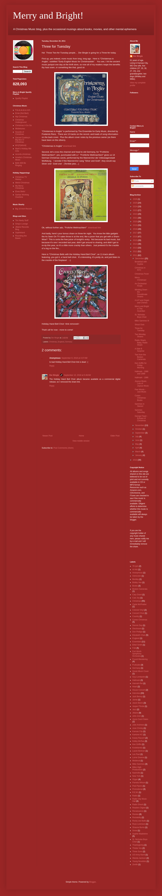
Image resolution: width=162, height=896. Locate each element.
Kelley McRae (138, 741)
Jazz (134, 709)
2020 (135, 221)
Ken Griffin (136, 744)
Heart (134, 686)
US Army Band (138, 855)
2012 (135, 251)
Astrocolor (136, 576)
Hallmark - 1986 (141, 377)
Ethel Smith (137, 645)
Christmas (53, 342)
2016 (135, 236)
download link (69, 146)
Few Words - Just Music (140, 390)
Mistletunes (20, 128)
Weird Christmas (22, 183)
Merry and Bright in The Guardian (142, 308)
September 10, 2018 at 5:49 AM (77, 375)
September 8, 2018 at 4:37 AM (74, 358)
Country (135, 616)
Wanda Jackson (139, 858)
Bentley (135, 579)
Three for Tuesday (140, 329)
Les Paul (136, 754)
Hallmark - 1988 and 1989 (141, 372)
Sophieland (20, 232)
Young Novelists (139, 861)
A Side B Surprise (139, 350)
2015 (135, 240)
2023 (135, 210)
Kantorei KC (137, 734)
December (140, 258)
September (140, 433)
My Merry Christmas (19, 187)
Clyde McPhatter (139, 604)
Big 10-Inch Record (23, 209)
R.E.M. (135, 792)
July (137, 436)
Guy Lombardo (138, 677)
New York (136, 776)
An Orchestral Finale (140, 285)
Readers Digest (139, 808)
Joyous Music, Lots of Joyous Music (142, 383)
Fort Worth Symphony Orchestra (136, 653)
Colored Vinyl (138, 610)
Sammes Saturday (140, 411)
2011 (135, 255)
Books (135, 586)
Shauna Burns (138, 827)
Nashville (136, 773)
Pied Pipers (137, 786)
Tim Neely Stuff (21, 220)
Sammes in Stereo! (139, 405)
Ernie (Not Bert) (22, 113)
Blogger (92, 882)
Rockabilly (136, 817)
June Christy (137, 728)
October (139, 429)
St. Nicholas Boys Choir (141, 316)
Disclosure (136, 628)
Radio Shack (137, 804)
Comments (137, 186)
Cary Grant (137, 594)
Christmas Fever (142, 274)
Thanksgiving (138, 845)
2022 (135, 214)
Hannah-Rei (137, 683)
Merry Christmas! (140, 278)
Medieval (136, 761)
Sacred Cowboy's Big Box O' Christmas (22, 139)
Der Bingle (54, 375)
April (137, 448)
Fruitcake (136, 665)
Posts (135, 181)
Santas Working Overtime (22, 196)
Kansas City (137, 731)
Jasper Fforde (138, 706)
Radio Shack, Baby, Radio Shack (141, 342)
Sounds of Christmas (19, 133)
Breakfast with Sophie (141, 263)
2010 (135, 460)
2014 (135, 244)
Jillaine (135, 713)
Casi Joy (136, 598)
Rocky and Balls (139, 821)
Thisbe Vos (137, 848)
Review (135, 814)
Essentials (136, 642)
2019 (135, 225)
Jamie (134, 700)
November (140, 425)
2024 (135, 206)
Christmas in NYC (140, 269)
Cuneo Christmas (139, 620)
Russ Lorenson (138, 824)
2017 (135, 233)
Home (81, 436)
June (137, 440)
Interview (136, 693)
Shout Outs (139, 324)
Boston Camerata (139, 589)
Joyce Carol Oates (140, 719)
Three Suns (137, 851)
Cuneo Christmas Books (140, 397)
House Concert (138, 690)
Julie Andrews (138, 725)
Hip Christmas (21, 116)
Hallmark (136, 680)
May (137, 444)
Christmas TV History (21, 178)
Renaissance (137, 811)
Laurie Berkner (138, 751)
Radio (134, 796)
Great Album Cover (140, 671)
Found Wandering (140, 659)
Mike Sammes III (142, 321)
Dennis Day (137, 625)
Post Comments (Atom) (63, 448)
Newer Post (47, 436)
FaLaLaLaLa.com (22, 110)
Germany (68, 342)
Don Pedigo (137, 632)
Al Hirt (135, 569)
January (139, 455)
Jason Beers (137, 703)
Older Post (114, 436)
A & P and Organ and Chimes (142, 301)
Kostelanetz (137, 748)
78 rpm (135, 566)
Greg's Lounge (21, 224)
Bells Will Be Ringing (20, 164)
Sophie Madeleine (140, 834)
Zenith (135, 864)
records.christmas (22, 154)
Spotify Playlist (21, 98)
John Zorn (136, 716)
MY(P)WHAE (20, 145)
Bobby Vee (137, 582)
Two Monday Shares (140, 335)
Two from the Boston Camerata (140, 357)
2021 (135, 218)
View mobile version (81, 441)
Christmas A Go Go (23, 125)
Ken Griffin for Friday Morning (141, 365)
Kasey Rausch (138, 738)
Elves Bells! (20, 191)
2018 (135, 229)
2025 (135, 203)
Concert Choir (138, 613)
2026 (135, 199)
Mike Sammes (138, 764)
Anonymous (137, 573)
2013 (135, 248)
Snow (134, 830)
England (61, 342)
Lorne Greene (138, 757)
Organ (135, 779)
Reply (51, 366)
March (138, 451)
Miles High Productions (137, 768)
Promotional (137, 789)
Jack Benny (137, 696)
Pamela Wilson (138, 782)
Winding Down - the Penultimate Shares (141, 293)
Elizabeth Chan (138, 635)
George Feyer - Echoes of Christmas (141, 418)
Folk (134, 648)
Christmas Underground (20, 121)
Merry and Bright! (48, 15)
